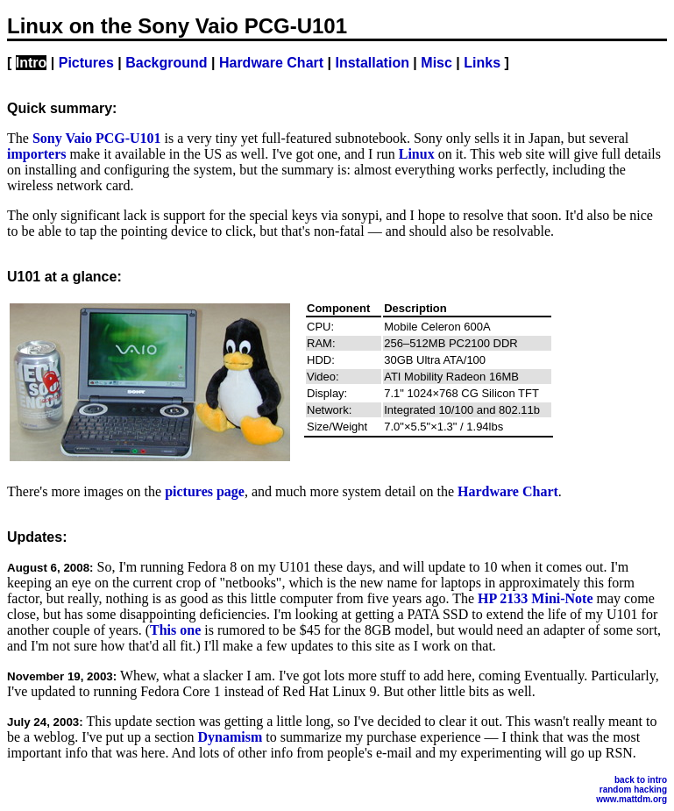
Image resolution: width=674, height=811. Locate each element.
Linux (417, 153)
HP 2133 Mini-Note (535, 598)
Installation (371, 62)
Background (166, 62)
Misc (436, 62)
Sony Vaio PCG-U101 (96, 138)
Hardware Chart (271, 62)
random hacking (633, 789)
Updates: (37, 537)
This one (175, 629)
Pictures (86, 62)
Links (482, 62)
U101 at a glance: (64, 276)
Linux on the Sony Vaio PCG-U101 (177, 26)
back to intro (640, 780)
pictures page (205, 491)
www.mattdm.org (631, 799)
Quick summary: (62, 108)
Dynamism (229, 736)
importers (37, 153)
